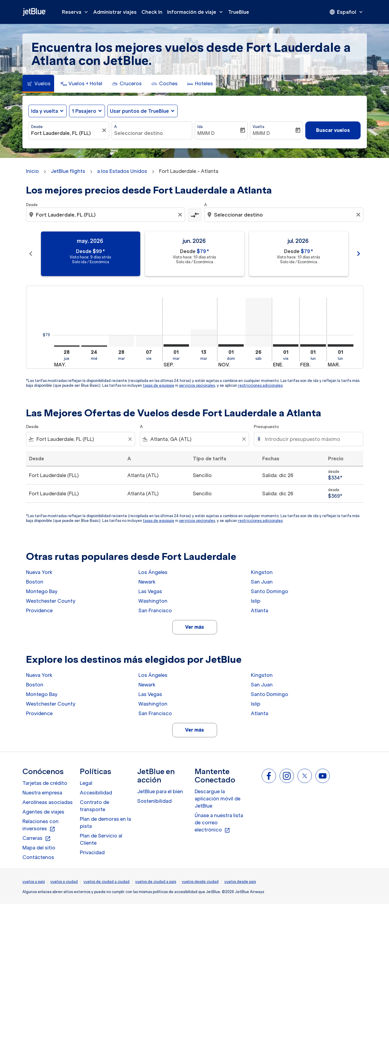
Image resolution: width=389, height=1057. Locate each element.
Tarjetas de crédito (44, 783)
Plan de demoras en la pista (105, 822)
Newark (146, 582)
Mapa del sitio (38, 848)
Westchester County (50, 601)
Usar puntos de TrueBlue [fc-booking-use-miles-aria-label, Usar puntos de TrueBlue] (139, 111)
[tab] (38, 84)
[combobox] (65, 133)
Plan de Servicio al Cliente (101, 839)
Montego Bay (41, 591)
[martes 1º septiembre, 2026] (176, 345)
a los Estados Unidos (122, 171)
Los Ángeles (152, 572)
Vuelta (258, 126)
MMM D (206, 133)
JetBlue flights (68, 171)
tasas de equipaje (158, 385)
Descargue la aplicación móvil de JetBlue (217, 798)
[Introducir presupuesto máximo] (311, 439)
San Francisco (155, 610)
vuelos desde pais (240, 881)
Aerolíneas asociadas (47, 802)
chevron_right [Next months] (358, 253)
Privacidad (92, 852)
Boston (34, 582)
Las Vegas (150, 591)
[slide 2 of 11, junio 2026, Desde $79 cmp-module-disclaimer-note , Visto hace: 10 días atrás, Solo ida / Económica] (194, 253)
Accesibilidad (96, 793)
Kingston (262, 572)
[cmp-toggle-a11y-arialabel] (194, 215)
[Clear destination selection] (359, 215)
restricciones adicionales (260, 385)
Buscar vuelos (333, 130)
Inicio (32, 171)
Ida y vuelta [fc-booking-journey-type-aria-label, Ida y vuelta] (44, 111)
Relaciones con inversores (40, 825)
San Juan (262, 582)
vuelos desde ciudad (200, 881)
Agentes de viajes (43, 812)
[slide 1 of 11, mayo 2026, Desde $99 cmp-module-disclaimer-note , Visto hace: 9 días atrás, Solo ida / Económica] (90, 253)
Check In (151, 12)
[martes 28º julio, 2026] (122, 341)
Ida (200, 126)
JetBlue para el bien (160, 791)
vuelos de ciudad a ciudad (106, 881)
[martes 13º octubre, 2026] (203, 338)
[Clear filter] (130, 439)
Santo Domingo (269, 591)
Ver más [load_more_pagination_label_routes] (194, 627)
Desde (37, 126)
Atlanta (259, 610)
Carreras (36, 838)
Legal (86, 783)
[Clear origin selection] (181, 215)
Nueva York (39, 572)
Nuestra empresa (42, 793)
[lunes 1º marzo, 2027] (340, 345)
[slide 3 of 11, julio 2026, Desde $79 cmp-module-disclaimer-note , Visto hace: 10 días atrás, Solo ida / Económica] (298, 253)
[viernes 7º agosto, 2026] (149, 341)
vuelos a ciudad (64, 881)
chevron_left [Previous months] (31, 253)
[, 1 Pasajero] (84, 111)
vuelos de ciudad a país (155, 881)
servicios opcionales (197, 385)
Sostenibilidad (154, 801)
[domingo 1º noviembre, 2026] (231, 345)
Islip (255, 601)
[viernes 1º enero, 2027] (286, 345)
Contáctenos (38, 857)
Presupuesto (266, 426)
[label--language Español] (346, 12)
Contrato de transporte (94, 805)
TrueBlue (238, 12)
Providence (39, 610)
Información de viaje (196, 12)
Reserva (76, 12)
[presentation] (346, 12)
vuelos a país (33, 881)
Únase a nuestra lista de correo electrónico (219, 822)
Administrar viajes (115, 12)
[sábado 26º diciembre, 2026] (258, 322)
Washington (152, 601)
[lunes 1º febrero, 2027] (313, 345)
